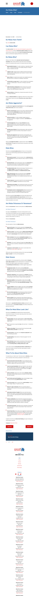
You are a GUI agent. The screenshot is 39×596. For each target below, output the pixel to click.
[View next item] (12, 426)
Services (19, 448)
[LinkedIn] (23, 458)
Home (19, 444)
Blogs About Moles (13, 407)
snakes (13, 233)
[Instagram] (18, 458)
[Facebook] (15, 458)
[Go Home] (7, 12)
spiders (16, 233)
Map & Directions (19, 465)
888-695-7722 (19, 439)
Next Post (29, 411)
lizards (20, 233)
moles (8, 27)
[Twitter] (20, 458)
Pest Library (19, 452)
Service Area (19, 450)
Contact (19, 446)
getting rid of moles (21, 397)
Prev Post (10, 411)
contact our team (20, 399)
